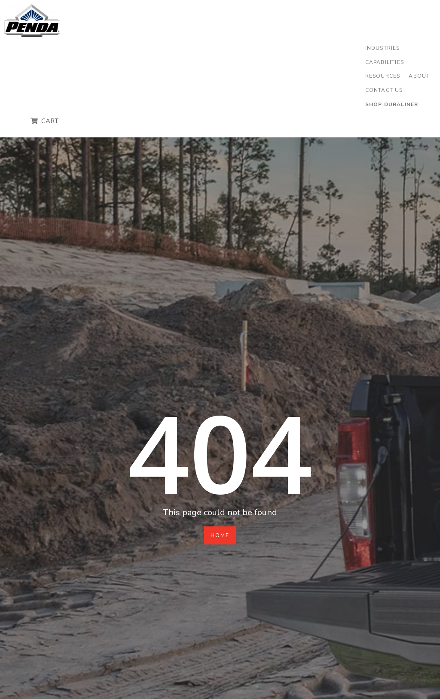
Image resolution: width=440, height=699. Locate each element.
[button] (382, 48)
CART (49, 121)
